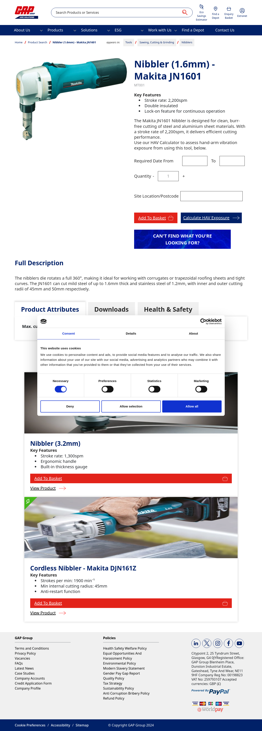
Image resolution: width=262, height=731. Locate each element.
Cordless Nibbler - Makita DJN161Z (83, 568)
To (213, 161)
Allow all (192, 406)
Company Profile (28, 688)
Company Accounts (30, 678)
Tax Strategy (112, 683)
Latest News (24, 668)
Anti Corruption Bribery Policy (126, 693)
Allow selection (131, 406)
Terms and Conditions (32, 648)
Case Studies (25, 673)
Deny (70, 406)
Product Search (37, 42)
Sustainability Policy (118, 688)
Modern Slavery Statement (124, 668)
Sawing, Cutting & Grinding (157, 42)
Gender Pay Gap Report (121, 673)
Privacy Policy (25, 653)
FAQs (19, 663)
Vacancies (22, 658)
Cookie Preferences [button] (30, 725)
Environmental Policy (119, 663)
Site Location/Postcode (156, 196)
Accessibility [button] (60, 725)
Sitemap (82, 725)
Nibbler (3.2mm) (55, 443)
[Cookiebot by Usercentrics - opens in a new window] (203, 321)
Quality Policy (113, 678)
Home (18, 42)
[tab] (50, 309)
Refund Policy (113, 698)
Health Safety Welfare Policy (125, 648)
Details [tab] (131, 333)
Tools (128, 42)
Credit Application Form (33, 683)
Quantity (142, 176)
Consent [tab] (68, 333)
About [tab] (193, 333)
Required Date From (153, 161)
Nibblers (187, 42)
